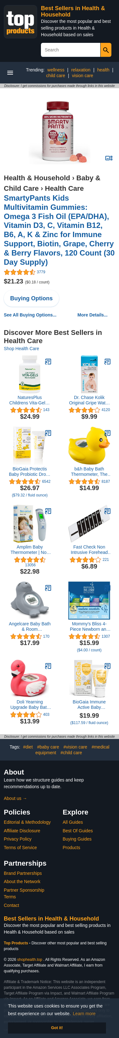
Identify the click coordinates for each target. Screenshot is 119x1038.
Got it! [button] (57, 1028)
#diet (28, 746)
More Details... (92, 314)
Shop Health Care (21, 348)
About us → (15, 798)
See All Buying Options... (30, 314)
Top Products (16, 943)
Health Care (64, 188)
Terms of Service (20, 847)
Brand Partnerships (23, 873)
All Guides (73, 822)
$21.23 (27, 281)
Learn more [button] (84, 1013)
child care (55, 75)
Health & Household (37, 178)
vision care (82, 75)
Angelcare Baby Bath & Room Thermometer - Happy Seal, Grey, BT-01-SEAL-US (30, 626)
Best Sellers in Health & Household (51, 918)
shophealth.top (29, 959)
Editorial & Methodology (27, 822)
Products (71, 847)
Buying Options (31, 298)
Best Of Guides (78, 830)
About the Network (22, 881)
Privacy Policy (17, 839)
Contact (11, 905)
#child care (71, 752)
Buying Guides (77, 839)
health (103, 69)
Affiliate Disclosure (22, 830)
